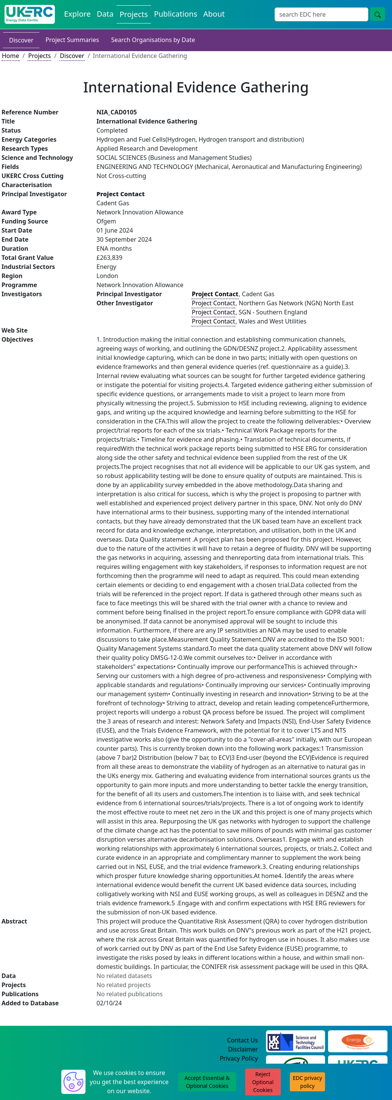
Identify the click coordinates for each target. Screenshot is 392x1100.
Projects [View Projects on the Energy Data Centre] (134, 14)
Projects (39, 56)
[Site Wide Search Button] (377, 14)
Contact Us (242, 1040)
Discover (21, 40)
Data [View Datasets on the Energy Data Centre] (105, 14)
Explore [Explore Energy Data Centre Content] (77, 14)
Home (10, 56)
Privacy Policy (239, 1058)
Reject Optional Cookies (263, 1082)
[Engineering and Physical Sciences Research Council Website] (357, 1040)
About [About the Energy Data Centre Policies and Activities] (214, 14)
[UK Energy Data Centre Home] (30, 14)
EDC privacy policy (307, 1081)
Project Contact (213, 303)
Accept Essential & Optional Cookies (207, 1081)
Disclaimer (243, 1049)
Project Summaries (72, 40)
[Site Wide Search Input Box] (321, 14)
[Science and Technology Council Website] (296, 1040)
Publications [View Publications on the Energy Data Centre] (175, 14)
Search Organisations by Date (153, 40)
